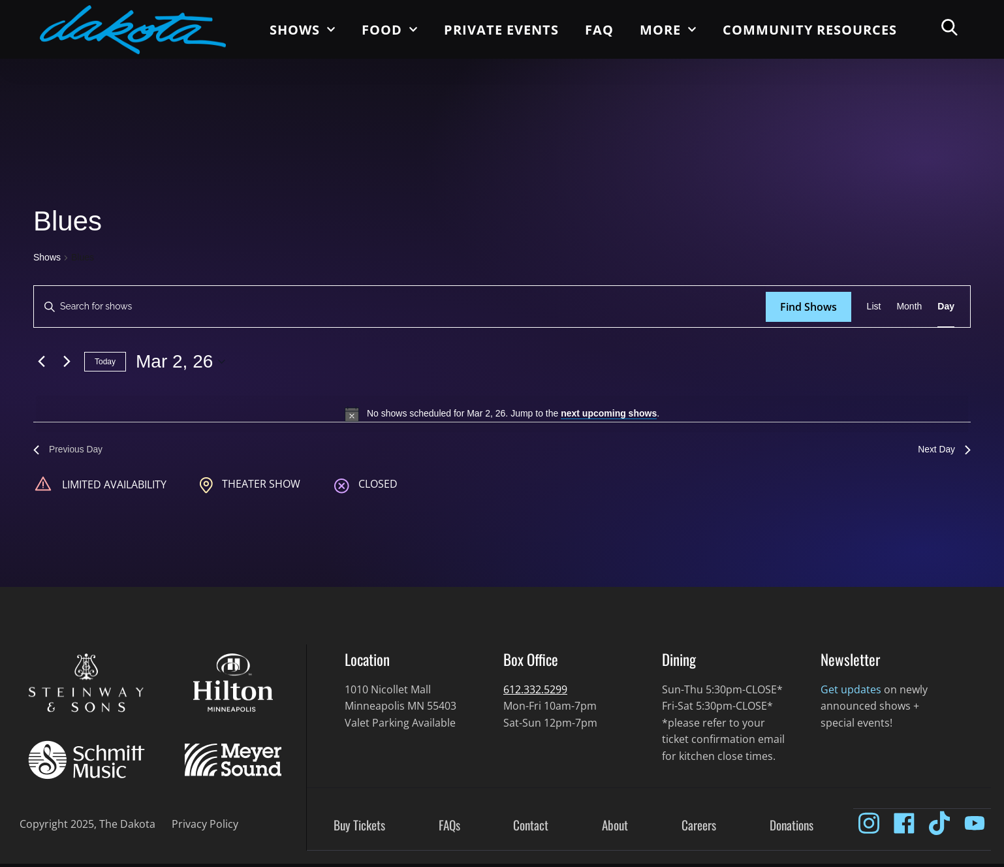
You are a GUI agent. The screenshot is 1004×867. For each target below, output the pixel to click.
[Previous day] (41, 362)
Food (390, 29)
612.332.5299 (535, 693)
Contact (530, 829)
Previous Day (72, 451)
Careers (699, 829)
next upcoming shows (609, 413)
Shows (303, 29)
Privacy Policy (205, 827)
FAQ (599, 30)
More (668, 29)
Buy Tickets (359, 829)
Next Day (941, 451)
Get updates (851, 693)
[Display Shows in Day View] (945, 306)
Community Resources (810, 30)
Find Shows (808, 307)
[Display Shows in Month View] (909, 306)
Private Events (501, 30)
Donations (791, 829)
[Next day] (66, 362)
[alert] (502, 414)
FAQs (449, 829)
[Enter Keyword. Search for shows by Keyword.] (400, 306)
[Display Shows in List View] (874, 306)
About (615, 829)
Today (105, 361)
